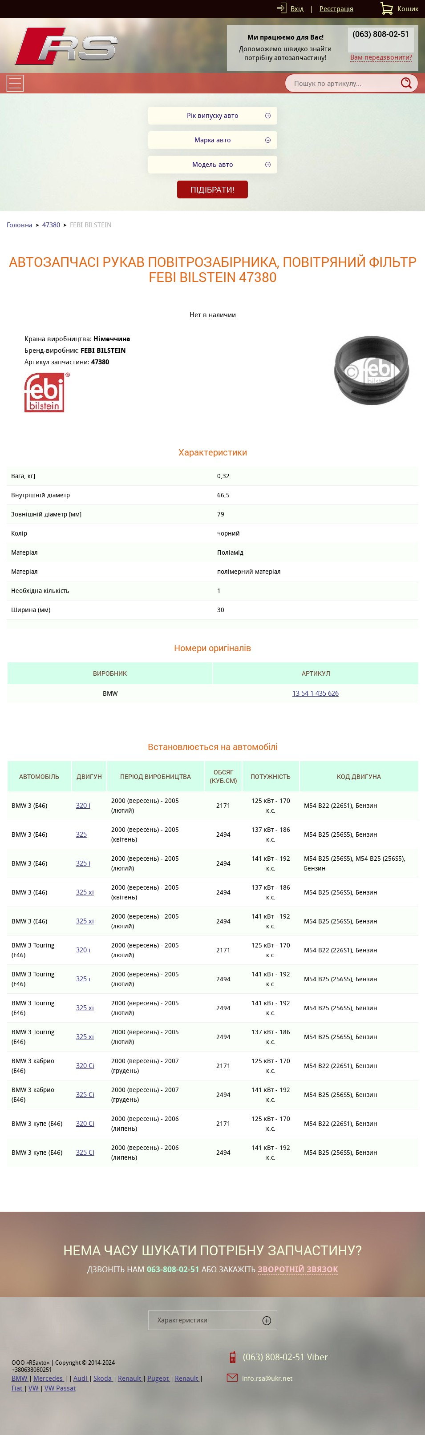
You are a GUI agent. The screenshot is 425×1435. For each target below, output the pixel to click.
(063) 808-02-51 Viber (285, 1357)
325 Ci (85, 1094)
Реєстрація (336, 8)
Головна (19, 225)
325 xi (85, 892)
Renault (130, 1378)
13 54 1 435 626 (315, 693)
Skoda (103, 1378)
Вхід (297, 8)
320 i (83, 805)
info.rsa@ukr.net (267, 1378)
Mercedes (49, 1378)
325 (81, 834)
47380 (51, 225)
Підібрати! (212, 189)
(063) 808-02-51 (380, 33)
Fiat (18, 1388)
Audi (81, 1378)
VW (34, 1388)
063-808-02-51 (173, 1269)
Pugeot (158, 1378)
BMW (20, 1378)
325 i (83, 863)
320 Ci (85, 1065)
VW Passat (60, 1388)
